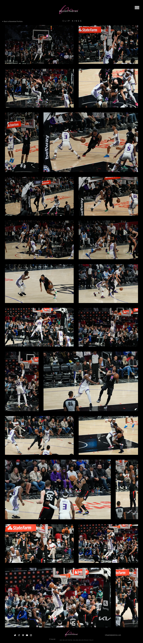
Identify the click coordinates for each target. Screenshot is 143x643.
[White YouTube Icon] (27, 635)
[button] (137, 7)
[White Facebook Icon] (19, 635)
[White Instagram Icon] (31, 635)
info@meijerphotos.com (113, 635)
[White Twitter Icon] (15, 635)
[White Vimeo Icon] (23, 635)
